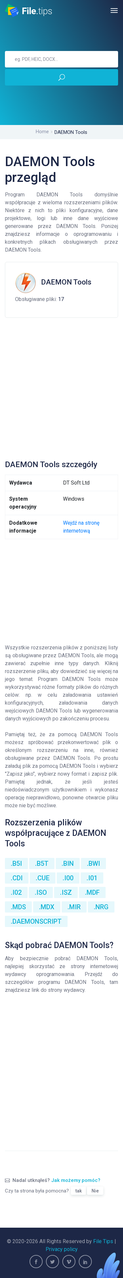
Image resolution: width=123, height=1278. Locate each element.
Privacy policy (62, 1249)
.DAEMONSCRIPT (36, 921)
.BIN (68, 863)
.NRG (101, 907)
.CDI (17, 878)
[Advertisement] (61, 386)
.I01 (92, 878)
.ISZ (66, 892)
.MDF (92, 892)
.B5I (16, 863)
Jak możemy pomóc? (75, 1180)
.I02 (16, 892)
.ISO (41, 892)
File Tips (103, 1241)
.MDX (46, 907)
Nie (95, 1190)
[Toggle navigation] (114, 10)
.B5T (42, 863)
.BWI (93, 863)
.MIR (74, 907)
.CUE (43, 878)
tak (78, 1190)
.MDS (18, 907)
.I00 (68, 878)
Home (42, 132)
